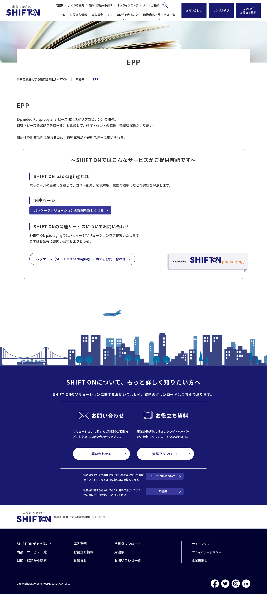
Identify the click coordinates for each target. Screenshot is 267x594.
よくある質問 (76, 5)
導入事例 (97, 15)
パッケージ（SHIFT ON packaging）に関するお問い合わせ (81, 258)
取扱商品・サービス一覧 (159, 15)
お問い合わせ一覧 (127, 560)
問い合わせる (101, 453)
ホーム (61, 15)
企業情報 (198, 560)
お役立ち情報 (78, 15)
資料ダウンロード (165, 453)
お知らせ (80, 560)
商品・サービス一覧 (32, 551)
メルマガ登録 (151, 5)
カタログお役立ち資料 (248, 10)
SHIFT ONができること (123, 15)
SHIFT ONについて (163, 476)
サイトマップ (201, 544)
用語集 (59, 5)
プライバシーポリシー (206, 552)
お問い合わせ (194, 11)
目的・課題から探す (100, 5)
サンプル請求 (221, 11)
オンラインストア (128, 5)
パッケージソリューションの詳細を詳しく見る (69, 210)
